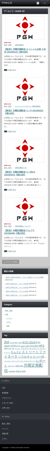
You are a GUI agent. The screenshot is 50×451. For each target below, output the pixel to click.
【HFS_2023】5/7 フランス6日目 (16, 284)
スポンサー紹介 (7, 403)
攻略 (7, 326)
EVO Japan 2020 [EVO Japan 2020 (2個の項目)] (22, 346)
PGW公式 (14, 447)
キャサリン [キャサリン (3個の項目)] (34, 348)
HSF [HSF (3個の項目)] (6, 348)
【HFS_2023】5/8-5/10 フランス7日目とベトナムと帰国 (24, 277)
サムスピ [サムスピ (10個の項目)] (16, 352)
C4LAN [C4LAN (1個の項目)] (11, 343)
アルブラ (27, 226)
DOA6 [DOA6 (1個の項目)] (20, 343)
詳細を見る (12, 70)
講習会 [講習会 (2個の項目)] (18, 371)
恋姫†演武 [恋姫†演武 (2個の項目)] (19, 366)
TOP (3, 388)
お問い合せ (6, 408)
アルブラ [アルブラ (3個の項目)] (25, 348)
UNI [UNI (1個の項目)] (13, 348)
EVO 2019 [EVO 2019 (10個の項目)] (29, 342)
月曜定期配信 (19, 45)
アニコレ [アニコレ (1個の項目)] (17, 348)
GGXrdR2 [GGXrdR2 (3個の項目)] (34, 346)
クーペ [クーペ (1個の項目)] (8, 352)
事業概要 (5, 393)
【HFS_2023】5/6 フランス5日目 (16, 287)
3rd (25, 167)
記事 (6, 314)
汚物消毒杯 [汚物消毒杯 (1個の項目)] (12, 371)
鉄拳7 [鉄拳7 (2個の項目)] (24, 371)
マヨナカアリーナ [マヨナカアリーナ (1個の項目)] (30, 361)
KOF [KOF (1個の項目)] (9, 348)
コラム (8, 322)
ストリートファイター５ (23, 106)
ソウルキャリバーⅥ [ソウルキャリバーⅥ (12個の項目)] (31, 356)
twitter (37, 3)
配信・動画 (7, 45)
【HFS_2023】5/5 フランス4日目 (16, 291)
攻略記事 (5, 433)
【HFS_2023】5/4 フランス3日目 (16, 295)
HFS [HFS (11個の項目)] (41, 345)
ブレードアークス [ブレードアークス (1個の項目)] (17, 361)
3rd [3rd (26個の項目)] (6, 342)
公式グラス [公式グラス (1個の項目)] (11, 366)
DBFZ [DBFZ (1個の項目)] (16, 343)
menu (45, 3)
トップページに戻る (10, 262)
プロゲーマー (7, 398)
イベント (9, 318)
